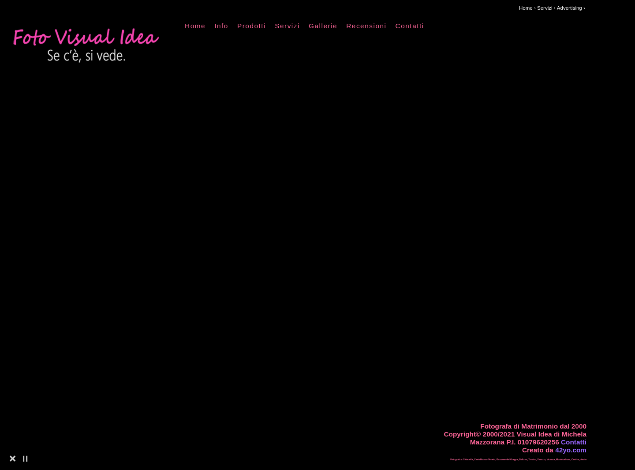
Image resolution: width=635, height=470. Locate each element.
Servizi (287, 26)
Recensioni (366, 26)
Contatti (410, 26)
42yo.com (570, 450)
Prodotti (251, 26)
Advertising (569, 8)
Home (195, 26)
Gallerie (323, 26)
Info (221, 26)
